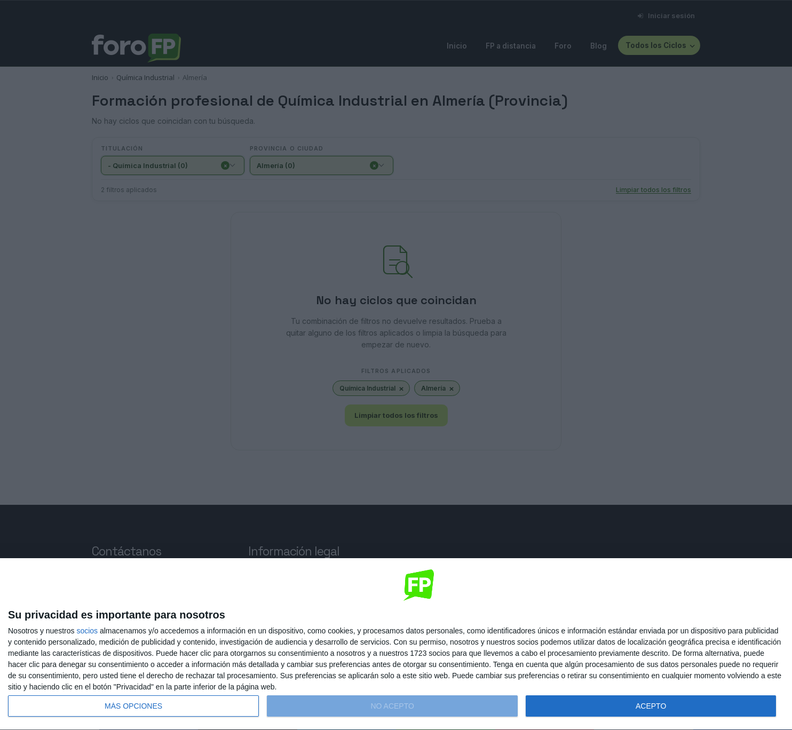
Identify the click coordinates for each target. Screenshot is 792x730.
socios (87, 630)
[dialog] (396, 644)
